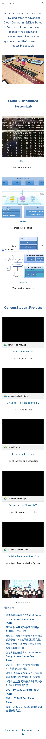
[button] (3, 3)
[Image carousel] (23, 591)
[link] (23, 332)
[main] (23, 29)
